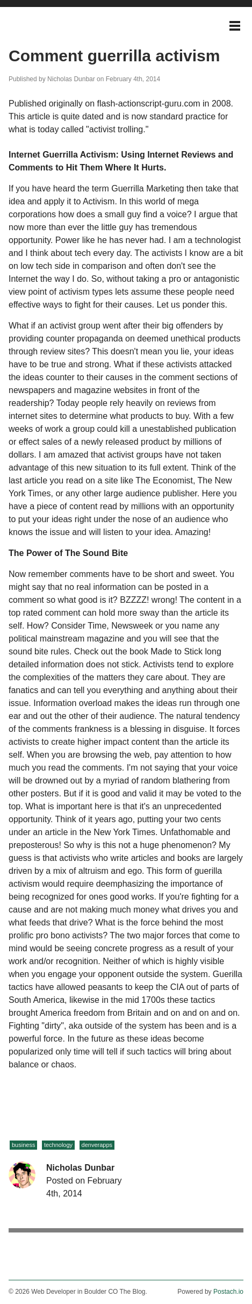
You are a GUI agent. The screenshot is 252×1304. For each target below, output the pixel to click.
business (23, 1145)
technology (58, 1145)
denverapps (97, 1145)
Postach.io (228, 1291)
